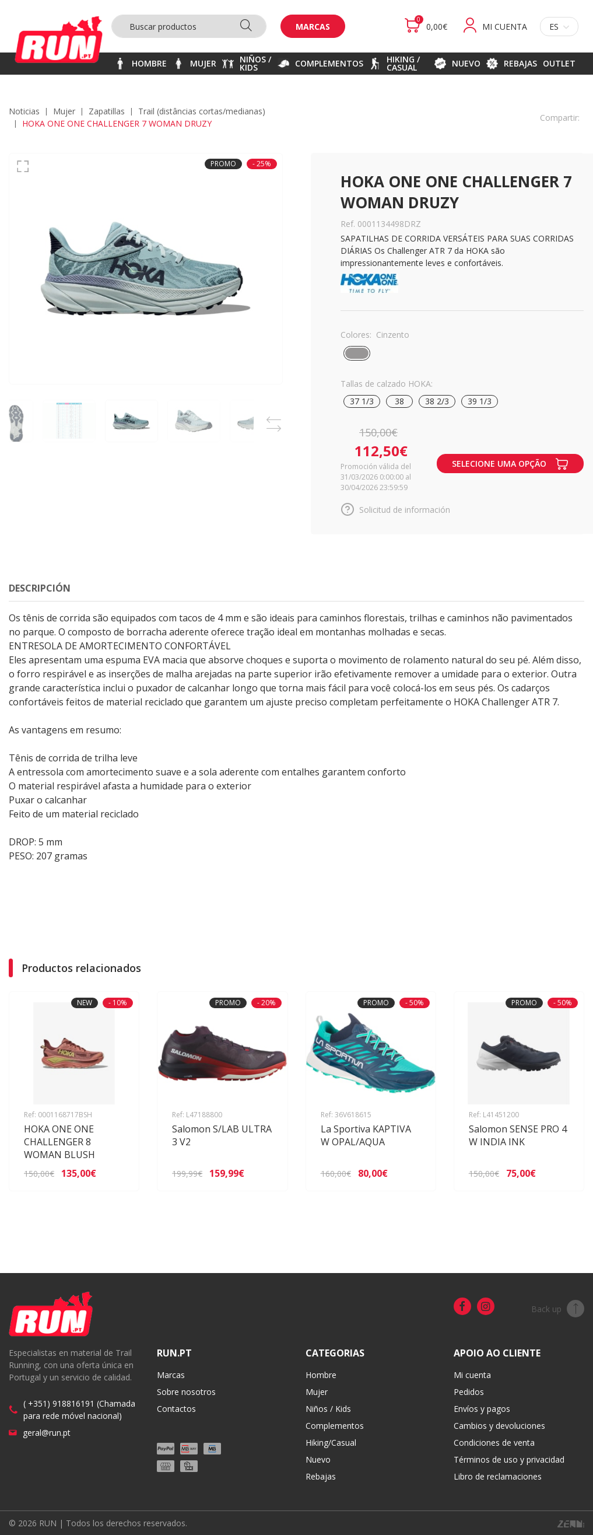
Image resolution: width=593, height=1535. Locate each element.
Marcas (313, 26)
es (559, 26)
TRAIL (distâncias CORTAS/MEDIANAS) (201, 111)
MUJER (64, 111)
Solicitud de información (395, 509)
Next (274, 425)
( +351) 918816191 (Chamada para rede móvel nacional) (79, 1409)
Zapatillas (107, 111)
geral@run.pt (47, 1432)
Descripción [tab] (40, 588)
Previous (274, 416)
